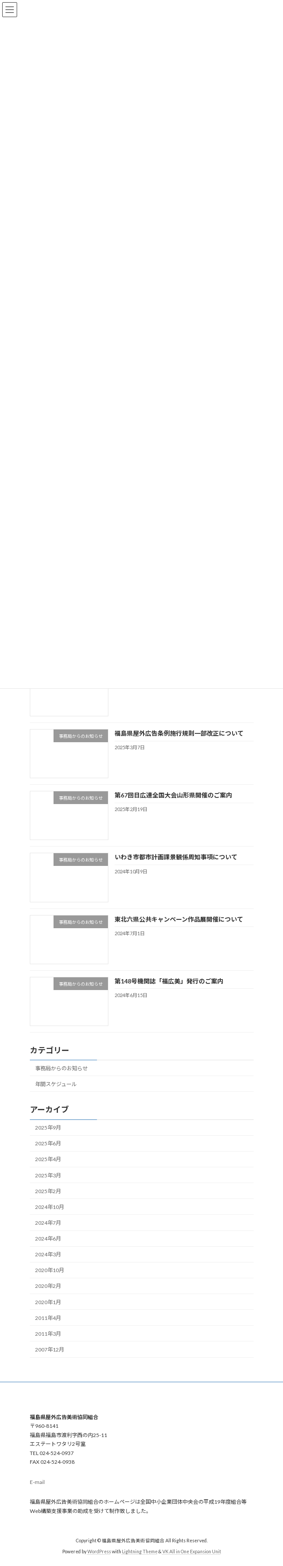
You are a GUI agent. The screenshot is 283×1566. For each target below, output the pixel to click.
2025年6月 (48, 1143)
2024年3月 (48, 1254)
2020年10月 (49, 1270)
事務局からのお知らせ (61, 1068)
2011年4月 (48, 1317)
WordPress (99, 1551)
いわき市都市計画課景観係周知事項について (175, 857)
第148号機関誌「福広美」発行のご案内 (168, 981)
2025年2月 (48, 1190)
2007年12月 (49, 1349)
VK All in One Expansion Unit (191, 1551)
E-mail (37, 1482)
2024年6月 (48, 1238)
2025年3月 (48, 1175)
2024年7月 (48, 1222)
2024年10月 (49, 1207)
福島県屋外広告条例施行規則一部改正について (178, 733)
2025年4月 (48, 1159)
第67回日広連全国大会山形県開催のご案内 (173, 795)
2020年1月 (48, 1301)
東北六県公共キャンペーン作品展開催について (178, 918)
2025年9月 (48, 1127)
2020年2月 (48, 1286)
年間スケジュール (56, 1084)
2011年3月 (48, 1333)
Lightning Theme (140, 1551)
